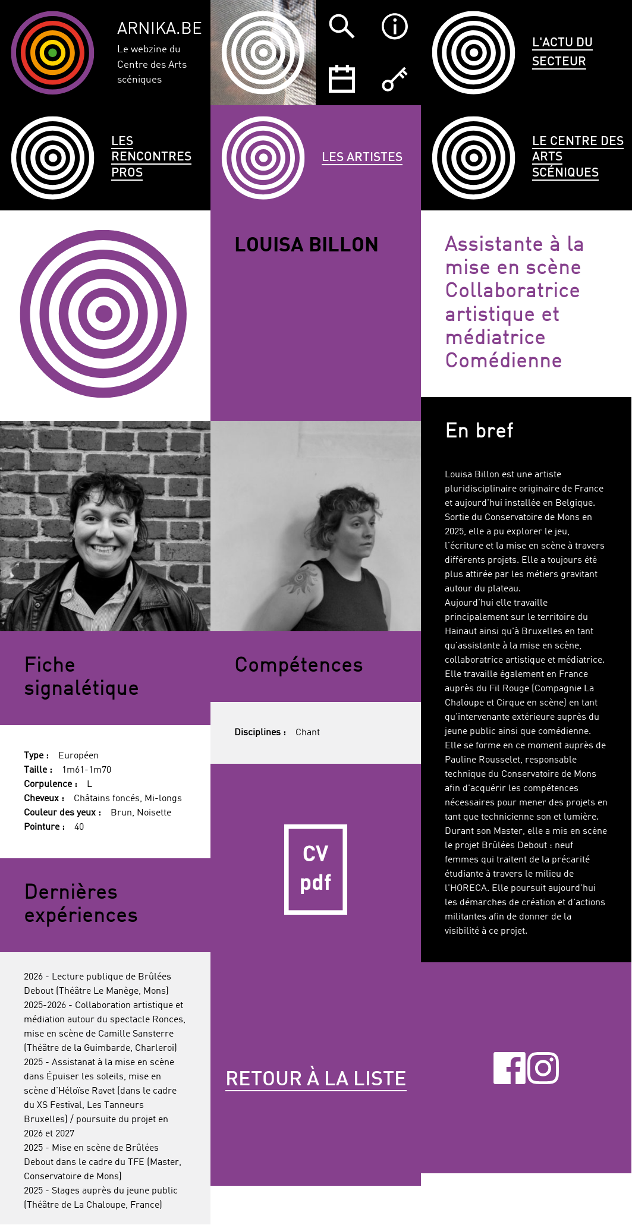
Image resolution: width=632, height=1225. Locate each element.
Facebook (509, 1067)
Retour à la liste (316, 1080)
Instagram (543, 1067)
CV (315, 869)
